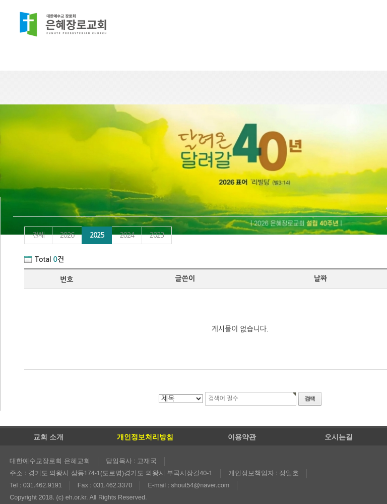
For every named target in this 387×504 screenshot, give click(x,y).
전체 (38, 235)
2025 (93, 233)
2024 (126, 235)
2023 (157, 235)
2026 (67, 235)
